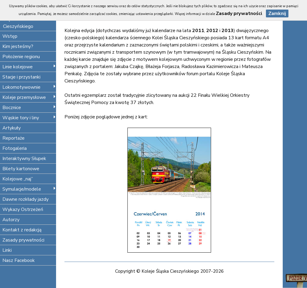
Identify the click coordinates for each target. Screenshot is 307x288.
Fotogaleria (14, 148)
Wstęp (9, 36)
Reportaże (13, 138)
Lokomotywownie (29, 87)
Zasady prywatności (23, 240)
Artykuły (11, 128)
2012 (212, 30)
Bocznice (29, 107)
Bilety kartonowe (20, 168)
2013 (228, 30)
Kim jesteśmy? (17, 46)
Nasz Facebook (18, 260)
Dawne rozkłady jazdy (25, 199)
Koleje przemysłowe (29, 97)
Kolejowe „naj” (17, 179)
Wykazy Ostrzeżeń (22, 209)
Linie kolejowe (29, 67)
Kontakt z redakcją (21, 230)
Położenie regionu (21, 56)
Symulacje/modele (29, 189)
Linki (7, 250)
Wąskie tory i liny (29, 117)
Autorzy (10, 219)
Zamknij (277, 13)
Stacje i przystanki (21, 77)
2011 (198, 30)
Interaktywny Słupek (24, 158)
